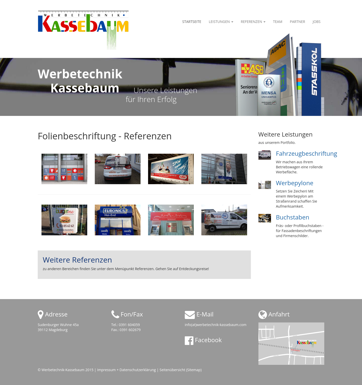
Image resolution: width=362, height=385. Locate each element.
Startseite (191, 21)
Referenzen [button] (253, 21)
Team (277, 21)
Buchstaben (292, 217)
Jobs (317, 21)
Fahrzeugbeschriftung (306, 153)
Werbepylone (294, 183)
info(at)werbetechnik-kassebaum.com (215, 324)
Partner (297, 21)
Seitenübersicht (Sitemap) (181, 369)
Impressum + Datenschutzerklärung (126, 369)
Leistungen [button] (221, 21)
